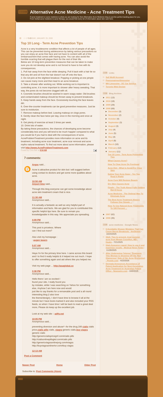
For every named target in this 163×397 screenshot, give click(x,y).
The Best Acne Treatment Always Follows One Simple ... (124, 200)
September (113, 122)
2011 (108, 97)
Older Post (90, 365)
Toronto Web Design (115, 86)
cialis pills (43, 329)
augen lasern (40, 240)
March (111, 144)
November (113, 115)
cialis (85, 326)
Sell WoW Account (115, 77)
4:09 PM (36, 220)
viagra (58, 329)
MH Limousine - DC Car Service (121, 83)
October (112, 119)
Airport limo (38, 184)
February (113, 148)
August (112, 126)
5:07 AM (36, 245)
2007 (108, 214)
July (110, 129)
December (113, 111)
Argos (35, 164)
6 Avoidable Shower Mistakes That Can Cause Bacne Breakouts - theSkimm (124, 230)
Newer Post (28, 365)
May (110, 137)
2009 (108, 105)
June (111, 133)
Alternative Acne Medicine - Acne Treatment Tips (82, 12)
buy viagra (82, 329)
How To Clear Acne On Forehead (123, 164)
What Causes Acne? (117, 160)
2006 (108, 218)
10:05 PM (37, 319)
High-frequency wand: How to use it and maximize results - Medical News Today (125, 246)
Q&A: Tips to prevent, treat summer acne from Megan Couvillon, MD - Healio (123, 239)
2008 (108, 108)
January (112, 151)
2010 (108, 101)
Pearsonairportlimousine (118, 80)
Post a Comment (33, 355)
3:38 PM (36, 271)
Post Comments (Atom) (48, 371)
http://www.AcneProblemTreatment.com (46, 147)
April (111, 140)
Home (59, 365)
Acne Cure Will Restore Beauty (123, 180)
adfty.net (59, 313)
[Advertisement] (58, 31)
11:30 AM (37, 197)
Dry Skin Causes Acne (118, 184)
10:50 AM (37, 181)
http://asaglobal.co (63, 265)
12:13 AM (37, 351)
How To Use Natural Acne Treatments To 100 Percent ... (126, 207)
